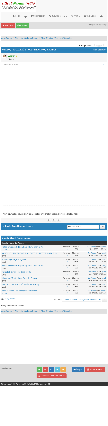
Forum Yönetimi (95, 369)
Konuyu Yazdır (10, 299)
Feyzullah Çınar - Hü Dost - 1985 (16, 272)
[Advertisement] (54, 88)
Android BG (45, 384)
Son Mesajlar (38, 16)
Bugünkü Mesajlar (58, 16)
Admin (4, 250)
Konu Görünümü (99, 50)
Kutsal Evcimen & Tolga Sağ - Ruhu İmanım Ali (22, 247)
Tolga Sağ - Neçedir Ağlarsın (14, 259)
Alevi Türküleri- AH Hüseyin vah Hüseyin (19, 291)
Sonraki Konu (24, 226)
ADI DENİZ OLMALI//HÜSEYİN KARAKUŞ (20, 284)
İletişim (78, 369)
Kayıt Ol (22, 25)
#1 (104, 64)
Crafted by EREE (32, 384)
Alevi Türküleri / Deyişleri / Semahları (57, 38)
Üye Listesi (90, 16)
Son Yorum (91, 247)
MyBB (13, 384)
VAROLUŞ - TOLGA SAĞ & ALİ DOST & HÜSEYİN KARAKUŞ (29, 253)
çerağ (104, 253)
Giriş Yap (8, 25)
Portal (16, 16)
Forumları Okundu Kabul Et (51, 376)
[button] (102, 16)
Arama (75, 16)
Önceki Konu (10, 226)
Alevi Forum (6, 38)
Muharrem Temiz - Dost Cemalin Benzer (19, 278)
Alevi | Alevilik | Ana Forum (26, 38)
